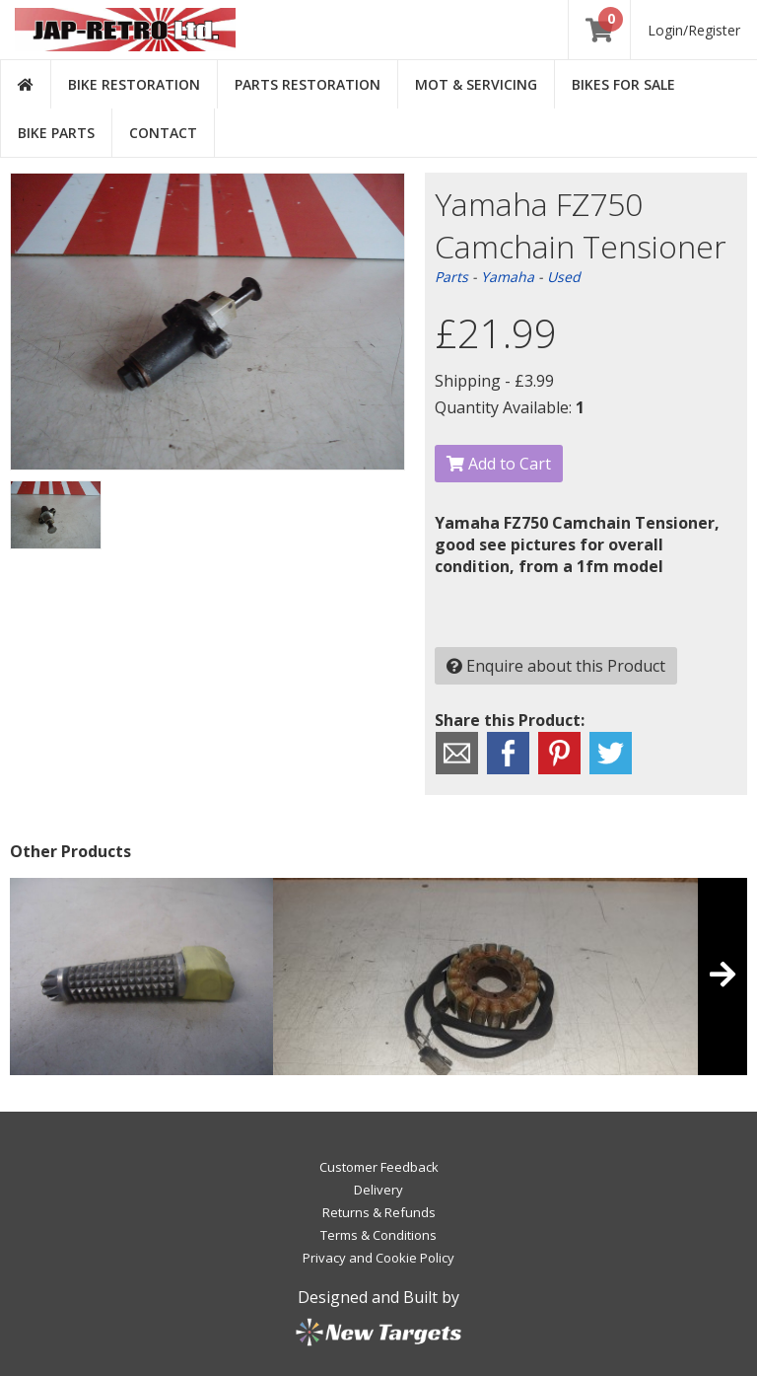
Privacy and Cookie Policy (378, 1258)
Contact (163, 132)
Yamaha (507, 276)
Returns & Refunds (379, 1212)
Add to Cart (499, 463)
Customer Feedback (379, 1167)
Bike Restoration (134, 84)
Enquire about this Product (556, 666)
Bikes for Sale (623, 84)
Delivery (378, 1189)
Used (564, 276)
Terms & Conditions (378, 1235)
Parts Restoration (307, 84)
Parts (451, 276)
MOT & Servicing (476, 84)
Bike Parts (56, 132)
